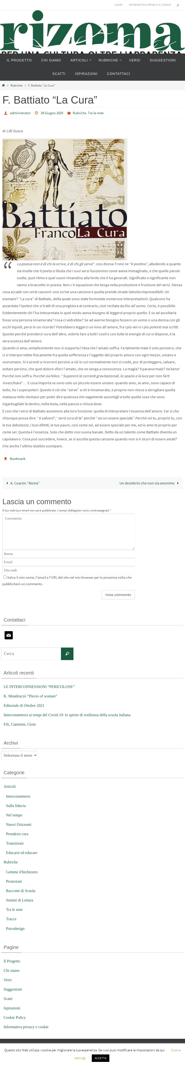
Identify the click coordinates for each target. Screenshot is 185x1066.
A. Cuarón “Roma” (22, 482)
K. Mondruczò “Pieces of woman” (32, 695)
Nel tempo (14, 814)
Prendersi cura (18, 833)
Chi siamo (12, 970)
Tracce (11, 918)
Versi (8, 979)
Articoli (10, 786)
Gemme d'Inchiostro (23, 871)
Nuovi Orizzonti (19, 824)
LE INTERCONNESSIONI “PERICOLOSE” (41, 686)
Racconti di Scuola (21, 890)
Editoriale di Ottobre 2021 (25, 705)
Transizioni (15, 843)
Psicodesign (16, 928)
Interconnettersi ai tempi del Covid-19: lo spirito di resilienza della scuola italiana (71, 714)
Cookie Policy (15, 1017)
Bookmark (18, 458)
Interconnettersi (19, 796)
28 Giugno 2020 (54, 112)
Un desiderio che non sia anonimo (150, 482)
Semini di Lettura (20, 899)
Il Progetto (12, 960)
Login (118, 5)
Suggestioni (13, 989)
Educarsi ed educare (22, 852)
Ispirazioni (12, 1007)
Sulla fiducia (16, 805)
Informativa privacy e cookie (150, 5)
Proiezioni (14, 881)
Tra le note (101, 112)
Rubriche (16, 85)
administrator (21, 112)
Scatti (8, 998)
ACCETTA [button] (100, 1058)
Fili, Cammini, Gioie (21, 724)
